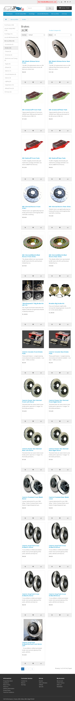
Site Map (23, 685)
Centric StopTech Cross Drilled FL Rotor (30, 546)
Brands (41, 681)
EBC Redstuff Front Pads (31, 158)
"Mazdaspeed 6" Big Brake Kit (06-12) (33, 304)
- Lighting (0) (7, 81)
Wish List (59, 685)
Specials (41, 686)
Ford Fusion (9, 14)
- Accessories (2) (8, 44)
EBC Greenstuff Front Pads (31, 110)
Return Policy (6, 685)
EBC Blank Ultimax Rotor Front (31, 62)
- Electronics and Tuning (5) (10, 59)
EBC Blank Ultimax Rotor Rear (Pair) (59, 62)
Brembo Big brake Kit (56, 303)
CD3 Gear (64, 14)
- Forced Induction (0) (10, 74)
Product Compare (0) (54, 30)
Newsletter (60, 686)
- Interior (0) (7, 78)
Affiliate (41, 685)
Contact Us (24, 681)
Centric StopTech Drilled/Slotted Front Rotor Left (32, 644)
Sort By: (24, 35)
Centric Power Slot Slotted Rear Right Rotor (58, 449)
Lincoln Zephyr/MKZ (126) (11, 30)
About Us (5, 686)
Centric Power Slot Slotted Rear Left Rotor (32, 449)
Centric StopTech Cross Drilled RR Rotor (57, 595)
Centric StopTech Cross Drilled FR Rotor (57, 546)
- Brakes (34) (7, 48)
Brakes (24, 19)
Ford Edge (32, 14)
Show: (50, 35)
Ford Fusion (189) (11, 25)
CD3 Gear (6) (7, 92)
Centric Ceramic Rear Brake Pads (59, 352)
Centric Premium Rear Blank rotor (59, 498)
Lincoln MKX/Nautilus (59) (11, 38)
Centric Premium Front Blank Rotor (32, 498)
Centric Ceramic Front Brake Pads (32, 352)
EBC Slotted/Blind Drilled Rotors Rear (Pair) (58, 256)
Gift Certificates (43, 683)
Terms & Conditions (8, 692)
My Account (60, 681)
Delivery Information (8, 688)
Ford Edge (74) (11, 34)
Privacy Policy (6, 690)
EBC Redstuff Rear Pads (57, 158)
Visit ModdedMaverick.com (47, 2)
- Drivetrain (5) (8, 55)
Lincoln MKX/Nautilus (43, 14)
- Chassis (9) (7, 51)
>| (32, 669)
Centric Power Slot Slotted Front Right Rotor (58, 401)
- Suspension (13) (9, 85)
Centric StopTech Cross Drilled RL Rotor (30, 595)
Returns (23, 683)
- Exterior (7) (7, 71)
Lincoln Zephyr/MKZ (20, 14)
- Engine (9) (7, 64)
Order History (60, 683)
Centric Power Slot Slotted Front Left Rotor (32, 401)
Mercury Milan (55, 14)
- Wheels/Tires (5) (9, 88)
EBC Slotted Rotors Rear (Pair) (60, 206)
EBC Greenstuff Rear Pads (58, 110)
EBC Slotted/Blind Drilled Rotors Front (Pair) (31, 256)
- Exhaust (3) (7, 67)
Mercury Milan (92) (11, 41)
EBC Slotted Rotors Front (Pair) (31, 207)
